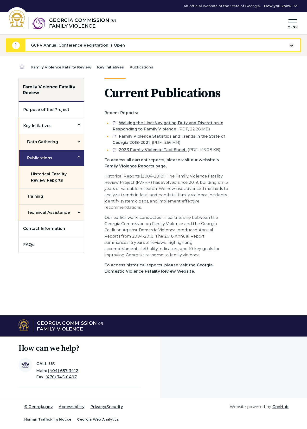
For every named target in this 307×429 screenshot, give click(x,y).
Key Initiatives (110, 67)
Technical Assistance (48, 212)
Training (35, 196)
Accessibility (71, 406)
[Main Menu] (293, 23)
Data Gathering (42, 142)
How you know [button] (277, 6)
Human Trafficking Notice (47, 419)
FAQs (28, 244)
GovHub (280, 406)
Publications (39, 158)
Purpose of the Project (46, 109)
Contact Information (44, 228)
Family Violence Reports (129, 166)
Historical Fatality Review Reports (49, 177)
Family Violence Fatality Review (61, 67)
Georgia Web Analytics (98, 419)
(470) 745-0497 (61, 377)
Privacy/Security (106, 406)
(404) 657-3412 (63, 370)
